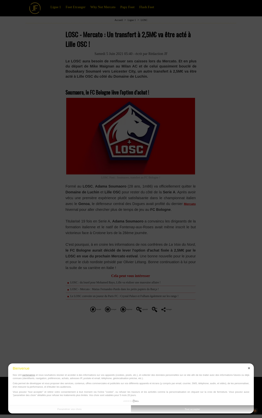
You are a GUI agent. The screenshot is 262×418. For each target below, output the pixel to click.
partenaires (28, 375)
